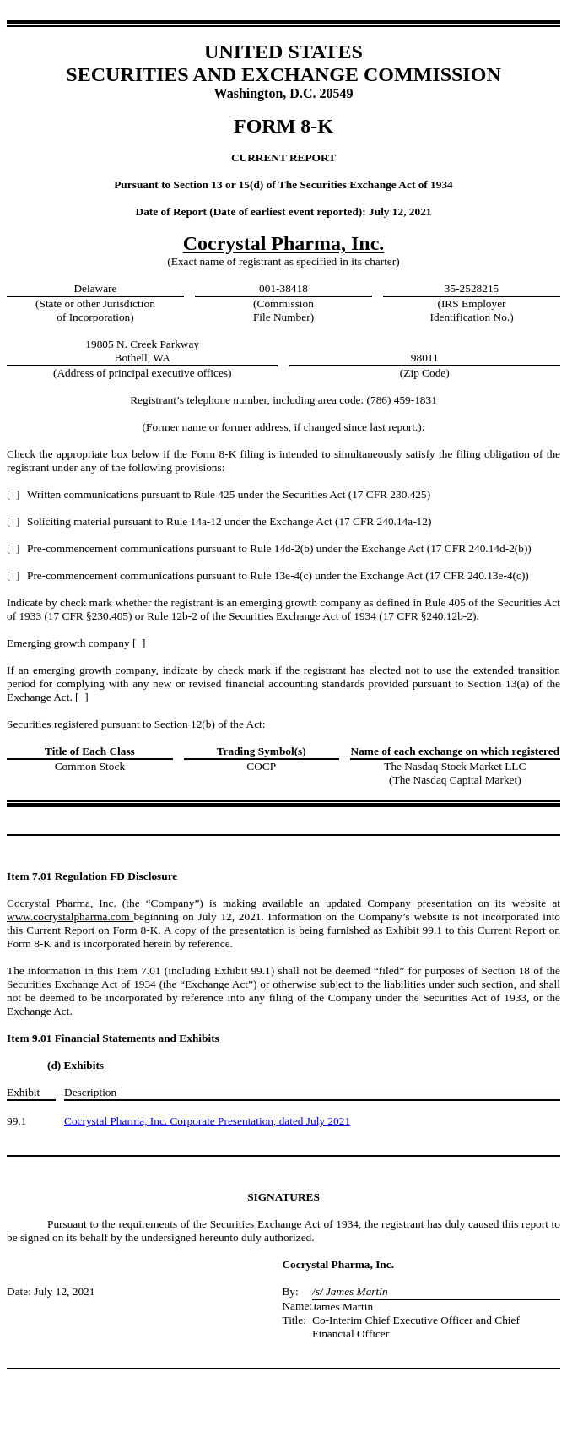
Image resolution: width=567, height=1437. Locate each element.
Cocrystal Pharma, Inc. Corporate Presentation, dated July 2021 (207, 1120)
